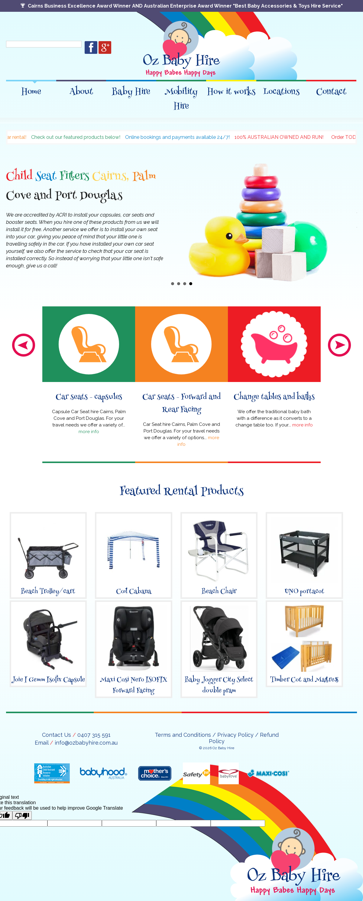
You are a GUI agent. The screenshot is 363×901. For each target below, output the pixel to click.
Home (31, 90)
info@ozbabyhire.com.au (86, 742)
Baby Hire (131, 90)
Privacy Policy (235, 735)
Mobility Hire (181, 97)
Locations (281, 90)
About (81, 90)
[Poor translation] (22, 815)
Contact (331, 90)
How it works (231, 90)
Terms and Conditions (183, 735)
